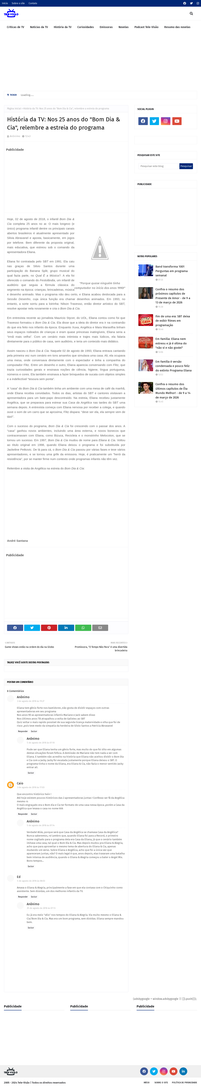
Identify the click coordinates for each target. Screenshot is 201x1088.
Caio (20, 783)
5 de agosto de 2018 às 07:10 (41, 742)
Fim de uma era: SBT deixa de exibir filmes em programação (172, 321)
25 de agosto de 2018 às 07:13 (41, 908)
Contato (33, 3)
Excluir (34, 731)
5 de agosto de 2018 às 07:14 (41, 825)
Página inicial (14, 108)
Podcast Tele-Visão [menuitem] (146, 27)
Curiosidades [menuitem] (85, 27)
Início (5, 3)
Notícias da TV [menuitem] (39, 27)
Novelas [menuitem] (124, 27)
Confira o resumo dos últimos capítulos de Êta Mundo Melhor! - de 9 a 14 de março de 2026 (172, 390)
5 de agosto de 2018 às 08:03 (31, 881)
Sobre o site (18, 3)
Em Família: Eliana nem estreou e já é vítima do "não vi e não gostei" (171, 343)
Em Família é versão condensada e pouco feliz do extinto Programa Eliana (173, 366)
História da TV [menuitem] (62, 27)
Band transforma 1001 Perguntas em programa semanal (171, 271)
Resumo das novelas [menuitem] (177, 27)
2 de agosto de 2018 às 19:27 (30, 701)
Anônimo (15, 136)
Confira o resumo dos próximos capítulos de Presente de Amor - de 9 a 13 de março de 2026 (172, 296)
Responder (23, 731)
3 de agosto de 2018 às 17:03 (30, 787)
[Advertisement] (100, 63)
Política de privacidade (184, 1082)
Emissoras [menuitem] (106, 27)
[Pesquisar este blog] (158, 166)
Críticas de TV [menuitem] (15, 27)
